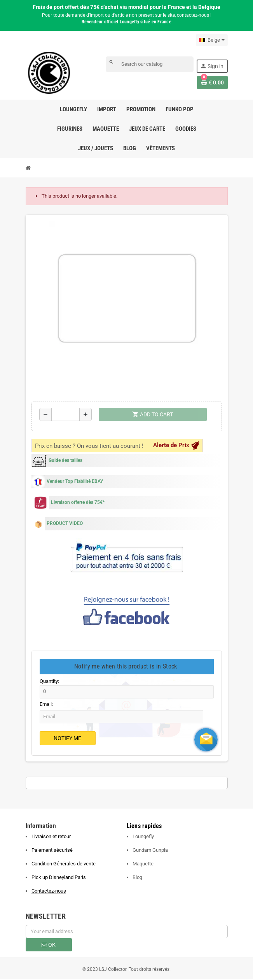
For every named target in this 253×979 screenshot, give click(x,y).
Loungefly (143, 836)
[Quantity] (65, 414)
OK (49, 945)
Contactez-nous (48, 891)
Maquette (143, 864)
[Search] (150, 64)
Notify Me (67, 738)
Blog (137, 877)
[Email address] (127, 931)
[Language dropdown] (212, 40)
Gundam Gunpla (150, 850)
